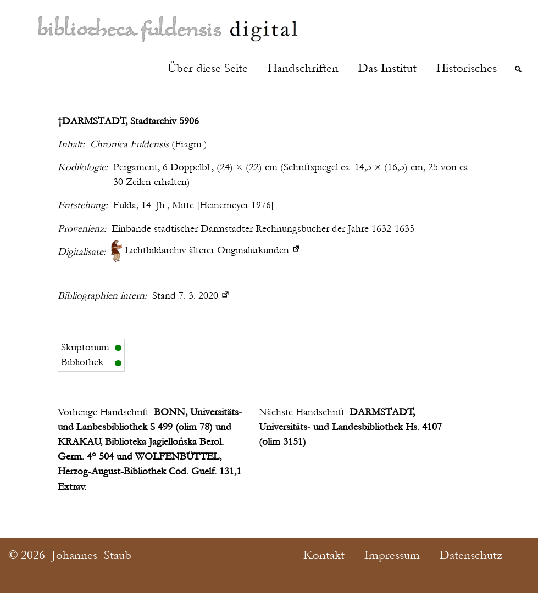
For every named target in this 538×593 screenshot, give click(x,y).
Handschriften (303, 68)
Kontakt (324, 555)
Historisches (466, 68)
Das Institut (387, 68)
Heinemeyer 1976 (235, 205)
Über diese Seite (208, 68)
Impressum (392, 555)
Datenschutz (471, 555)
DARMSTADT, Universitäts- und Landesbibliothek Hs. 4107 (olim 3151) (350, 426)
